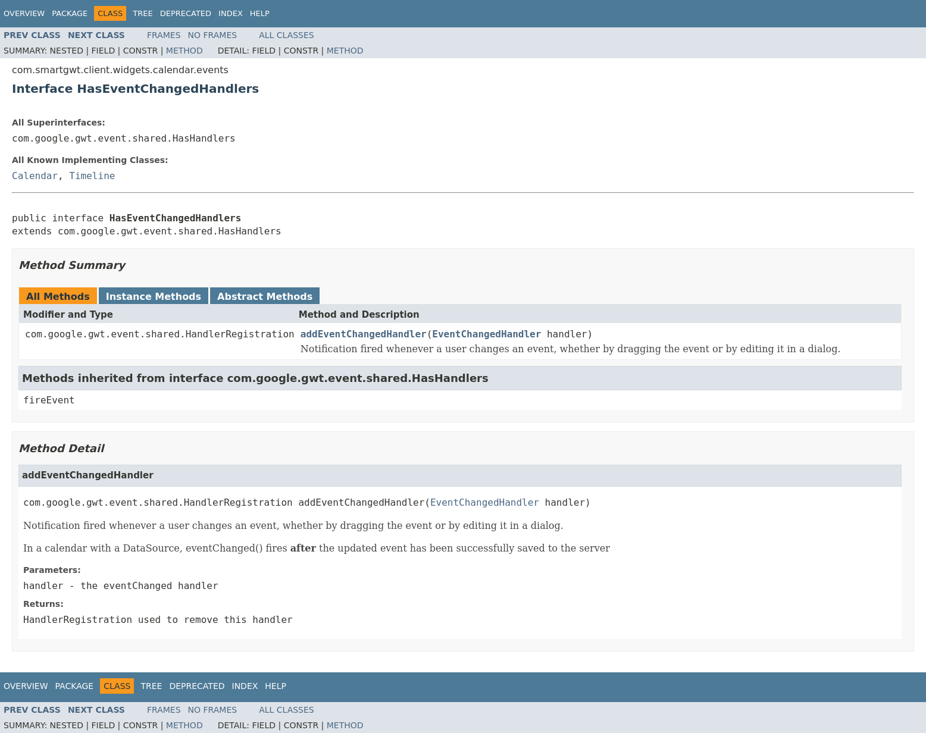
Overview (24, 13)
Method (184, 50)
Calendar (35, 175)
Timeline (92, 175)
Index (230, 13)
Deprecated (185, 13)
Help (260, 13)
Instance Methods (153, 296)
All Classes (286, 35)
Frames (164, 35)
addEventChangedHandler (364, 334)
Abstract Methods (264, 296)
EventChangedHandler (486, 334)
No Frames (212, 35)
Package (69, 13)
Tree (142, 13)
